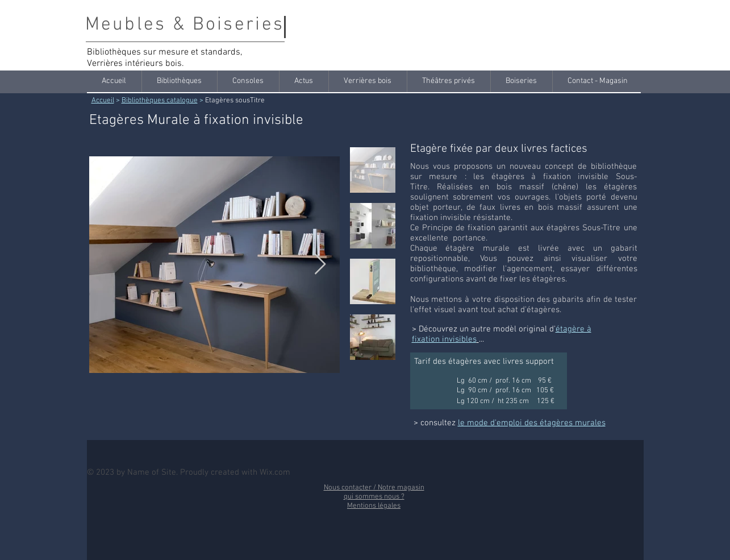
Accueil (102, 100)
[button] (179, 81)
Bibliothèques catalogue (160, 100)
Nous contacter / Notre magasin (374, 487)
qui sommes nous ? (374, 496)
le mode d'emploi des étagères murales (532, 423)
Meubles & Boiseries (185, 25)
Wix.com (275, 472)
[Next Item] (320, 265)
